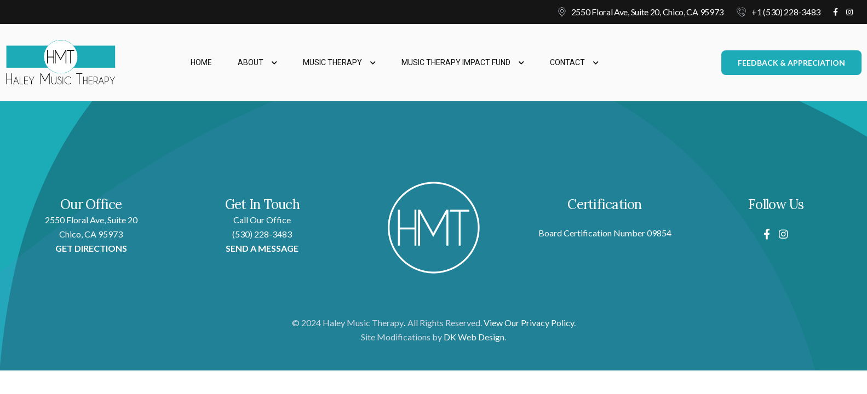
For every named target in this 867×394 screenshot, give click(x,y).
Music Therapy (339, 62)
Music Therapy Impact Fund (462, 62)
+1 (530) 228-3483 (785, 12)
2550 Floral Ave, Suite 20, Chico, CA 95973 (647, 12)
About (257, 62)
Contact (574, 62)
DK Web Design (474, 337)
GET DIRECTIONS (91, 248)
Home (201, 62)
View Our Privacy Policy (529, 322)
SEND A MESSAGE (262, 248)
